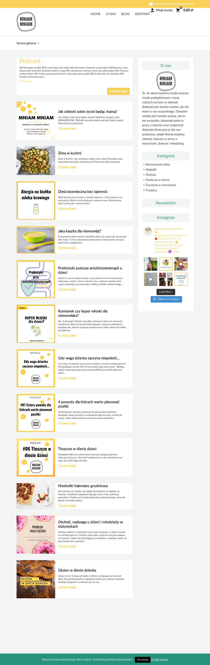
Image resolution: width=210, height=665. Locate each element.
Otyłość (151, 174)
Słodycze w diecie (157, 180)
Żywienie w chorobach (161, 185)
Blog (125, 14)
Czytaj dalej (25, 81)
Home (96, 14)
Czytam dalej (118, 91)
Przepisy (151, 190)
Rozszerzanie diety (158, 164)
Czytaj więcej (159, 659)
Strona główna (26, 43)
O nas (111, 14)
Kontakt (142, 14)
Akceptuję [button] (142, 660)
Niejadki (151, 169)
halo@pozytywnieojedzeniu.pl (173, 3)
